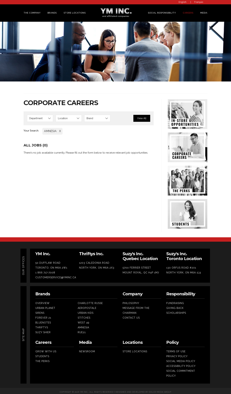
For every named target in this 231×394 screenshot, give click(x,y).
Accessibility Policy (181, 364)
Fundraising (175, 301)
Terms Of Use (176, 349)
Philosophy (131, 301)
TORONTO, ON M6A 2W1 (51, 265)
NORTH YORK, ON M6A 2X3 (96, 265)
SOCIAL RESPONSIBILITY (162, 13)
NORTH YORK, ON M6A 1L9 (183, 270)
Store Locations (75, 13)
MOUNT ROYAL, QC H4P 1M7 (141, 270)
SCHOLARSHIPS (176, 310)
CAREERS (188, 13)
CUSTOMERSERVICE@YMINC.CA (55, 275)
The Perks (42, 359)
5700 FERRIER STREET (137, 265)
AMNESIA (50, 129)
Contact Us (131, 315)
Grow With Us (45, 349)
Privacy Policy (177, 354)
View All (141, 116)
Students (42, 354)
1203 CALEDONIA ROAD (94, 260)
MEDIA (203, 13)
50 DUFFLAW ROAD (48, 260)
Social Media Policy (180, 359)
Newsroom (87, 349)
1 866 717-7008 (45, 270)
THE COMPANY (32, 13)
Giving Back (175, 306)
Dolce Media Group (160, 390)
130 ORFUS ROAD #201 (181, 265)
